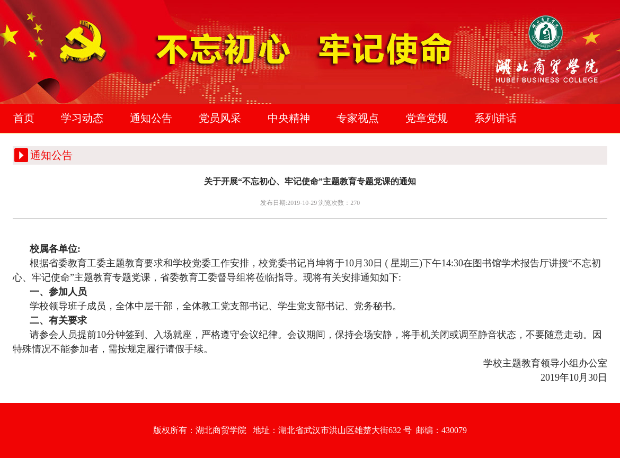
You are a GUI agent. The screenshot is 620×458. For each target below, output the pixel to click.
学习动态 (82, 118)
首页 (23, 118)
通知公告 (151, 118)
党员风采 (220, 118)
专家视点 (357, 118)
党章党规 (426, 118)
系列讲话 (495, 118)
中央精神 (289, 118)
